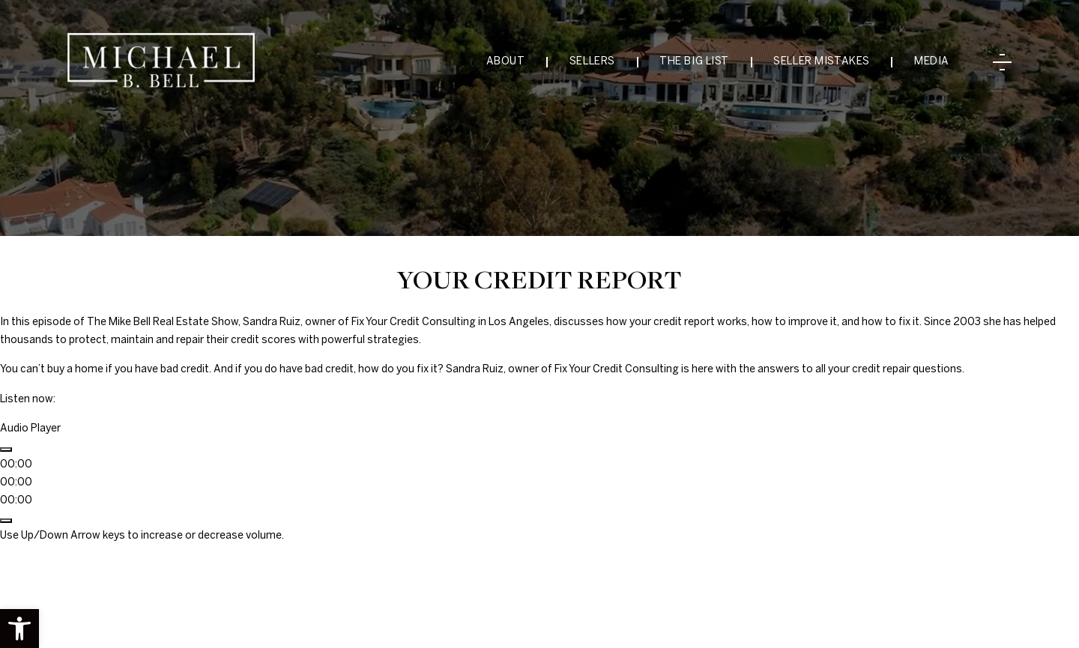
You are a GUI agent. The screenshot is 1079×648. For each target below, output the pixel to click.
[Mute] (6, 520)
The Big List (694, 62)
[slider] (16, 483)
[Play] (6, 449)
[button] (19, 628)
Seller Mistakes (821, 62)
